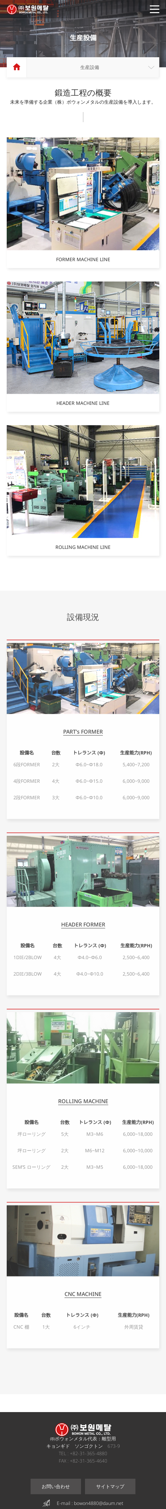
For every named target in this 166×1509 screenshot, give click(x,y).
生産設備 (89, 67)
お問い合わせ (56, 1486)
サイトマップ (110, 1486)
